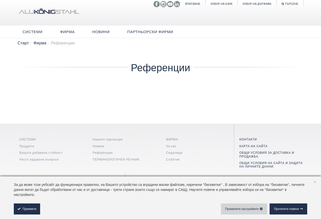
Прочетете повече (286, 209)
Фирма (39, 43)
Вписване (192, 3)
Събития (173, 159)
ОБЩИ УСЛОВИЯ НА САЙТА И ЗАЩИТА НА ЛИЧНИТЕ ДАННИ (271, 164)
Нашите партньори (108, 139)
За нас (171, 146)
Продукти (26, 146)
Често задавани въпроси (39, 159)
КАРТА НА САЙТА (253, 146)
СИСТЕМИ (27, 139)
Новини (99, 146)
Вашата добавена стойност (41, 153)
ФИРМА (172, 139)
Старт (23, 43)
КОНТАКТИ (248, 139)
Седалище (174, 153)
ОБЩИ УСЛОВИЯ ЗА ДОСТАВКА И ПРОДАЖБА (266, 154)
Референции (103, 153)
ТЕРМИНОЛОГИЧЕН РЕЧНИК (116, 159)
